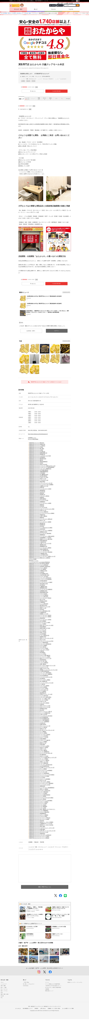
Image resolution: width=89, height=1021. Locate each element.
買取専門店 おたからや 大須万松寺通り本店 (39, 575)
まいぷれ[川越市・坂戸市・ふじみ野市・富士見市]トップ (12, 13)
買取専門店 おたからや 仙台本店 (36, 609)
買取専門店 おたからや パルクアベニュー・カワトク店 (41, 827)
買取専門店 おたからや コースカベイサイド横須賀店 (41, 783)
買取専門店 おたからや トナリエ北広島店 (38, 736)
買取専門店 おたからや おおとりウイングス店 (39, 707)
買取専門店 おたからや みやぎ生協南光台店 (39, 718)
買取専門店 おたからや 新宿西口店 (37, 454)
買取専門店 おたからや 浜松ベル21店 (37, 632)
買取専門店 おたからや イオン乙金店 (37, 804)
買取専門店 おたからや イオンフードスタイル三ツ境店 (41, 509)
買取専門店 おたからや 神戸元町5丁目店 (38, 583)
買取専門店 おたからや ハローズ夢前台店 (38, 763)
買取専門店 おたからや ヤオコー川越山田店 (39, 812)
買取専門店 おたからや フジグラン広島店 (38, 688)
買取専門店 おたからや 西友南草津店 (37, 659)
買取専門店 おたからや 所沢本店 (36, 526)
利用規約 (36, 1008)
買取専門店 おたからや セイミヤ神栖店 (38, 741)
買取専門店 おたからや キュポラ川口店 (38, 507)
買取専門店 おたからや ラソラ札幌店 (37, 623)
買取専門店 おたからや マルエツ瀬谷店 (38, 567)
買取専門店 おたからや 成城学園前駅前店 (38, 471)
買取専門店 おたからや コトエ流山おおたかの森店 (40, 527)
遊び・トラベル (4, 990)
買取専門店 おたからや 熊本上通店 (37, 826)
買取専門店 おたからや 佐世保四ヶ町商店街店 (39, 566)
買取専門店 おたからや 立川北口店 (37, 491)
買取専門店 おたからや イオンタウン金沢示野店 (40, 697)
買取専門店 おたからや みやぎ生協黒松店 (38, 675)
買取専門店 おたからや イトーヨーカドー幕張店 (40, 547)
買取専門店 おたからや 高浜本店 (36, 820)
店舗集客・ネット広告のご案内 (81, 13)
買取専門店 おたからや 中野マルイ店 (37, 510)
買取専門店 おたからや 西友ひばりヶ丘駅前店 (39, 557)
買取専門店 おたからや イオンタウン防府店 (39, 702)
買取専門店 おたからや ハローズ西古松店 (38, 792)
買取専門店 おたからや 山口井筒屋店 (37, 634)
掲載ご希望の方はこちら (44, 887)
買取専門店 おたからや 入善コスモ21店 (38, 714)
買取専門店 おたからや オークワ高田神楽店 (39, 773)
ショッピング (34, 13)
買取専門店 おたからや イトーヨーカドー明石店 (40, 598)
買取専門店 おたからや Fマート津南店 (38, 769)
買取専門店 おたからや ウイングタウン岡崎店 (39, 679)
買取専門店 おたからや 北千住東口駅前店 (38, 470)
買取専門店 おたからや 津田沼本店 (37, 786)
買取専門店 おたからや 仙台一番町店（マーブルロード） (42, 809)
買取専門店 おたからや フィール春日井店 (38, 603)
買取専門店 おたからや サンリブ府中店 (38, 727)
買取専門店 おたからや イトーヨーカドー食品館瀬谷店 (41, 787)
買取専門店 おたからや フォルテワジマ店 (38, 667)
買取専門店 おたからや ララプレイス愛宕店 (39, 760)
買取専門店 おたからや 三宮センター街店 (38, 477)
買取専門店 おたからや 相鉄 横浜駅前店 (38, 461)
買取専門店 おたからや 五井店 (36, 463)
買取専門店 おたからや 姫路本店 (36, 517)
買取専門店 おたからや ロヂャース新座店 (38, 815)
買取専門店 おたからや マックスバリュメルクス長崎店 (41, 513)
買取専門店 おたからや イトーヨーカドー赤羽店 (40, 619)
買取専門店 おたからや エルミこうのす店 (38, 737)
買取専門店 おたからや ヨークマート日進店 (39, 836)
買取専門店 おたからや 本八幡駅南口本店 (38, 474)
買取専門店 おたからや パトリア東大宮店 (38, 596)
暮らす (35, 9)
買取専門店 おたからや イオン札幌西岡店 (38, 810)
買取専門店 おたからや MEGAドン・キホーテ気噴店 (41, 822)
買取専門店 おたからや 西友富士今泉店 (38, 600)
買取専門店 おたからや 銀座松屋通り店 (38, 452)
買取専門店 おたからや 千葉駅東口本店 (38, 553)
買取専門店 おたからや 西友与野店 (37, 481)
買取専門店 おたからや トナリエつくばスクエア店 (40, 677)
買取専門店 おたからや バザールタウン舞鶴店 (39, 781)
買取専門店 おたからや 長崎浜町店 (37, 833)
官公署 (2, 996)
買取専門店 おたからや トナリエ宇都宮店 (38, 595)
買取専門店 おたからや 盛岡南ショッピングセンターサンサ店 (43, 669)
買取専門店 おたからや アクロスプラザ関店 (39, 776)
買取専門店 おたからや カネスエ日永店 (38, 593)
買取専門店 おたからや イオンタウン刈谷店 (39, 649)
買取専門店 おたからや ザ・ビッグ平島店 (38, 700)
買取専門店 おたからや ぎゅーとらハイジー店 (39, 725)
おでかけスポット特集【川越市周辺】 (53, 987)
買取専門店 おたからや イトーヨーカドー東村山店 (40, 519)
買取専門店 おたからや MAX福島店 (37, 652)
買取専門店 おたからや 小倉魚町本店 (37, 542)
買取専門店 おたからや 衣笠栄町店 (37, 457)
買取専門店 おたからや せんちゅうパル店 (38, 832)
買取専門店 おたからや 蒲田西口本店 (37, 544)
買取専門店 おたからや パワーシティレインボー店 (40, 483)
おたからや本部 (32, 559)
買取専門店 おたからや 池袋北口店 (37, 444)
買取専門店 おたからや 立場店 (36, 450)
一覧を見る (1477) (66, 292)
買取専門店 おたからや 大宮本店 (36, 572)
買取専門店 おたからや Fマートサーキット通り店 (40, 711)
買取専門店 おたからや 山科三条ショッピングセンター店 (42, 830)
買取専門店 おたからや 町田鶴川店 (37, 524)
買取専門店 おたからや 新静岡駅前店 (37, 813)
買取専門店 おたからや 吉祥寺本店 (37, 529)
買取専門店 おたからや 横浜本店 (36, 442)
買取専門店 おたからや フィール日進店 (38, 793)
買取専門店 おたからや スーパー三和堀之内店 (39, 713)
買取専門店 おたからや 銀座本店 (36, 504)
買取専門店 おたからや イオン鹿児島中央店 (39, 550)
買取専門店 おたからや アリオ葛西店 (37, 691)
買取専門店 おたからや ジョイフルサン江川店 (39, 784)
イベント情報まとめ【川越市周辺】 (52, 984)
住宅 (2, 992)
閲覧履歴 (53, 5)
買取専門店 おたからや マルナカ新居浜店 (38, 565)
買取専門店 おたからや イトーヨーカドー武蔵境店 (40, 530)
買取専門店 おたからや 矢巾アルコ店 (37, 780)
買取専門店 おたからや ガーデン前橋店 (38, 733)
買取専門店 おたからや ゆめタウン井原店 (38, 747)
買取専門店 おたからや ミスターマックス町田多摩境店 (41, 467)
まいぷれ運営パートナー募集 (68, 1008)
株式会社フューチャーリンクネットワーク (52, 1006)
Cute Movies (25, 985)
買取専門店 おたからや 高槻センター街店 (38, 761)
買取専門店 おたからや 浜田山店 (36, 487)
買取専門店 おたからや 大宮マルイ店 (37, 701)
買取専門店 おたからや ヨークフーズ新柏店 (39, 838)
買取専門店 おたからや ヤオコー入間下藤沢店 (39, 655)
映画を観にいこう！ (49, 990)
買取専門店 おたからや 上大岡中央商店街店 (39, 671)
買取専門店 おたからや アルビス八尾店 (38, 816)
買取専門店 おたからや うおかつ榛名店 (38, 750)
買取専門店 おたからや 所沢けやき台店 (38, 464)
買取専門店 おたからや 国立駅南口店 (37, 692)
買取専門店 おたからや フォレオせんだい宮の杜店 (40, 715)
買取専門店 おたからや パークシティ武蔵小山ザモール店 (42, 465)
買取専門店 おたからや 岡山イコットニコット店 (40, 658)
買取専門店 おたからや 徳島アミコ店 (37, 608)
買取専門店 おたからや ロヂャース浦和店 (38, 802)
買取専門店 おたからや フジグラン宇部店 (38, 648)
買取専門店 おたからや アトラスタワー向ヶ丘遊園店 (41, 484)
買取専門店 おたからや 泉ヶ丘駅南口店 (38, 681)
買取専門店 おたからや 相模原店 (36, 497)
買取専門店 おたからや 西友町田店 (37, 618)
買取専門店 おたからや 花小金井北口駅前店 (39, 563)
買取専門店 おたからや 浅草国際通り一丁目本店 (40, 537)
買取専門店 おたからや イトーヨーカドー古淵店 (40, 503)
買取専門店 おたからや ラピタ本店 (37, 777)
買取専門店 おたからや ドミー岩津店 (37, 796)
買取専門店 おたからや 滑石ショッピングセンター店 (41, 638)
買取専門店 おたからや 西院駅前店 (37, 534)
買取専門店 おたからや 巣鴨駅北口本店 (38, 532)
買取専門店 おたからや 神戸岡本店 (37, 585)
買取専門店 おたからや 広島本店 (36, 704)
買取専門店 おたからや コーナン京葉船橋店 (39, 721)
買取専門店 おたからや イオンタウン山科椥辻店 (40, 835)
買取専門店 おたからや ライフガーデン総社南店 (40, 533)
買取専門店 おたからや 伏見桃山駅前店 (38, 580)
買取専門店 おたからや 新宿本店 (36, 493)
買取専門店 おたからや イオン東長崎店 (38, 806)
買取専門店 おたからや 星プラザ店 (37, 599)
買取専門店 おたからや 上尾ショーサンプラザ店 (40, 543)
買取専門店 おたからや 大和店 (36, 447)
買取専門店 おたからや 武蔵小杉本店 (37, 724)
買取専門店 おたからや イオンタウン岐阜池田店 (40, 672)
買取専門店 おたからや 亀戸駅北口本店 (38, 605)
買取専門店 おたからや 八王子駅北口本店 (38, 554)
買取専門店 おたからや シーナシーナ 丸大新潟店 (40, 579)
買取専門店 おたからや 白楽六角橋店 (37, 738)
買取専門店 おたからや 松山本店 (36, 710)
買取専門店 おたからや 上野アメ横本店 (38, 516)
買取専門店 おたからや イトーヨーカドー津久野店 (40, 552)
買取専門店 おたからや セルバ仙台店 (37, 646)
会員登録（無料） (31, 330)
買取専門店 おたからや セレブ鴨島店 (37, 731)
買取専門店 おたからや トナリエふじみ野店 (39, 746)
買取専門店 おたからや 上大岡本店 (37, 445)
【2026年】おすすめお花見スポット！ (53, 985)
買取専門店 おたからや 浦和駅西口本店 (38, 588)
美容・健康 (3, 985)
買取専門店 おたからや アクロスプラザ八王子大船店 (41, 797)
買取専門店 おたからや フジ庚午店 (37, 684)
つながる (70, 9)
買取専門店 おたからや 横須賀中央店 (37, 458)
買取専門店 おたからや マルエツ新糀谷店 (38, 511)
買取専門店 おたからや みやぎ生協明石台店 (39, 766)
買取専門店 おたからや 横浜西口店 (37, 523)
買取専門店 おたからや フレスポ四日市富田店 (39, 794)
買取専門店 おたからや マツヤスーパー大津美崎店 (40, 770)
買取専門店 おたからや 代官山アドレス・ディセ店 (40, 694)
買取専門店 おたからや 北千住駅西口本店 (38, 573)
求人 (2, 997)
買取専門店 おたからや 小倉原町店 (37, 602)
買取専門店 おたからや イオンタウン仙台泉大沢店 (40, 764)
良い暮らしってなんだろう (28, 984)
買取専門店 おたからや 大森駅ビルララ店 (38, 486)
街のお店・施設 (18, 9)
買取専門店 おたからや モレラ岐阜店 (37, 631)
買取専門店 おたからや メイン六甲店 (37, 654)
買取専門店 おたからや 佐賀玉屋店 (37, 744)
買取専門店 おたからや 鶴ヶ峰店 (36, 448)
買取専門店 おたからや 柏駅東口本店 (37, 636)
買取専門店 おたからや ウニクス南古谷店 (38, 695)
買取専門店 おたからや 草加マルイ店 (37, 728)
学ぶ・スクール (4, 989)
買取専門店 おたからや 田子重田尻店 (37, 754)
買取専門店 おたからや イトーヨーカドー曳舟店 (40, 615)
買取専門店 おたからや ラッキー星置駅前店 (39, 751)
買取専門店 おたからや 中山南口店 (37, 451)
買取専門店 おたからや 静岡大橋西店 (37, 498)
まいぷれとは (18, 1008)
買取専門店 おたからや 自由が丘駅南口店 (38, 549)
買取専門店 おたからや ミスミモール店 (38, 771)
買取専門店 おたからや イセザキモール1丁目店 (40, 455)
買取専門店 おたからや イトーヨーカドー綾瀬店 (40, 521)
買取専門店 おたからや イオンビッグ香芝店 (39, 496)
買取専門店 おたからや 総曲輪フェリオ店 (38, 613)
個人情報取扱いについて (27, 1008)
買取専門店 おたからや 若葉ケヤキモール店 (39, 668)
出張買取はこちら (32, 437)
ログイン (60, 5)
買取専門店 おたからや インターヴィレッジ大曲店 (40, 582)
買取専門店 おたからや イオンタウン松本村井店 (40, 578)
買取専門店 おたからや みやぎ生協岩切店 (38, 717)
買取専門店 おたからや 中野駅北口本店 (38, 570)
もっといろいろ (60, 78)
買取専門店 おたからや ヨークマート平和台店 (39, 817)
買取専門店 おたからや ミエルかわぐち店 (38, 480)
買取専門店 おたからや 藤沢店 (36, 460)
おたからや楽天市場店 (33, 439)
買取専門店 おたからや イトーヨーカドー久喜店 (40, 488)
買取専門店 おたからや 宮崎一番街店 (37, 664)
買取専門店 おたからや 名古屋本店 (37, 678)
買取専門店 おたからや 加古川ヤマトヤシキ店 (39, 606)
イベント (47, 982)
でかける (53, 9)
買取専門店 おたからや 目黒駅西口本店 (38, 590)
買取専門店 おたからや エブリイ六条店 (38, 803)
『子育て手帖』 (26, 982)
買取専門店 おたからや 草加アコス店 (37, 478)
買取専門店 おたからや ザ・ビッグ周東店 (38, 758)
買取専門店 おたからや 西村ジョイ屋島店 (38, 789)
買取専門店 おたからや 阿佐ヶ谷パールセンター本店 (41, 625)
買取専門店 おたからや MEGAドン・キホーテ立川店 (41, 825)
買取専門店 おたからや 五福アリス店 (37, 748)
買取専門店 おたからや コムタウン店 (37, 629)
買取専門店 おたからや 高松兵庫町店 (37, 626)
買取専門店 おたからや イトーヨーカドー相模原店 (40, 674)
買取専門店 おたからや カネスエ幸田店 (38, 687)
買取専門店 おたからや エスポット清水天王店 (39, 790)
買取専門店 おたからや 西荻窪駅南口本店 (38, 592)
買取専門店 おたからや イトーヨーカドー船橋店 (40, 616)
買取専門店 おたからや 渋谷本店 (36, 506)
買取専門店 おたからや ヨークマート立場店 (39, 819)
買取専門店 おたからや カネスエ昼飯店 (38, 645)
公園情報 (47, 989)
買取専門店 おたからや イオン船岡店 (37, 569)
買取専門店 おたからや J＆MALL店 (37, 723)
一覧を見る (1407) (66, 340)
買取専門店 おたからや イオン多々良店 (38, 661)
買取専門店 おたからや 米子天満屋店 (37, 621)
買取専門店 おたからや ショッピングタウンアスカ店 (41, 682)
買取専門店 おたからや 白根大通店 (37, 829)
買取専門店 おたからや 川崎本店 (36, 651)
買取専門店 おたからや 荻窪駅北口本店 (38, 708)
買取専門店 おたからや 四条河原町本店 (38, 540)
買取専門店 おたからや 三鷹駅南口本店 (38, 586)
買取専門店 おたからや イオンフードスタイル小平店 (41, 641)
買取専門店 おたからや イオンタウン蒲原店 (39, 685)
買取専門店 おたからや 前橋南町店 (37, 501)
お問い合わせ (43, 1008)
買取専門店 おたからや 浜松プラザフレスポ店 (39, 705)
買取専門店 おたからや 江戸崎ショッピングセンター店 (41, 767)
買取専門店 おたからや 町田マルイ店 (37, 743)
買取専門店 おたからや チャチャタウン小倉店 (39, 622)
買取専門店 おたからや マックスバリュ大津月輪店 (40, 800)
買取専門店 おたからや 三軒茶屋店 (37, 473)
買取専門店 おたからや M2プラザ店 (37, 639)
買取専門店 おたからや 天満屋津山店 (37, 612)
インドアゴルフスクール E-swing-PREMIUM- (39, 562)
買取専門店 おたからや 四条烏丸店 (37, 514)
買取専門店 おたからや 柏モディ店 (37, 520)
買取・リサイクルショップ (28, 78)
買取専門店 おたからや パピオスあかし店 (38, 690)
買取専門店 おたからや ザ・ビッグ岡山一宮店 (39, 698)
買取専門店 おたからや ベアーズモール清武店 (39, 734)
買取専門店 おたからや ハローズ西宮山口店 (39, 635)
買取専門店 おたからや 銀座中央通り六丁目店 (39, 628)
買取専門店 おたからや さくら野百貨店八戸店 (39, 611)
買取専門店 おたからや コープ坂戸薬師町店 (39, 720)
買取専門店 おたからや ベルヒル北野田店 (38, 662)
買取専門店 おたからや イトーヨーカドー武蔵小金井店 (41, 536)
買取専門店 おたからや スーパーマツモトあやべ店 (40, 753)
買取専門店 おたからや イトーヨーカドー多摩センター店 (42, 556)
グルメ (2, 982)
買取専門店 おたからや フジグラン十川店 (38, 500)
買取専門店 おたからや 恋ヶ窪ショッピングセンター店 (41, 730)
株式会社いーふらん (33, 560)
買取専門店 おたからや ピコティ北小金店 (38, 576)
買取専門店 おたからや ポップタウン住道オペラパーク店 (42, 665)
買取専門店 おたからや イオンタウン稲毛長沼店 (40, 644)
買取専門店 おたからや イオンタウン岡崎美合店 (40, 468)
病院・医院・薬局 (4, 994)
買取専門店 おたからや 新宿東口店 (37, 494)
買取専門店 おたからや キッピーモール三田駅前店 (40, 589)
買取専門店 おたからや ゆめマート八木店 (38, 756)
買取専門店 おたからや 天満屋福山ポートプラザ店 (40, 823)
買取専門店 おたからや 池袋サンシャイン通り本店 (40, 539)
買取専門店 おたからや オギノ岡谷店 (37, 799)
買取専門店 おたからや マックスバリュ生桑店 (39, 656)
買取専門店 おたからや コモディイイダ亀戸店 (39, 740)
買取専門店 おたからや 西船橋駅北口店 (38, 546)
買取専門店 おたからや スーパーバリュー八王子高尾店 (41, 774)
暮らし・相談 (3, 987)
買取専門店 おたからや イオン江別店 (37, 807)
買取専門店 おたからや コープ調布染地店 (38, 642)
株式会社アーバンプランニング (37, 1006)
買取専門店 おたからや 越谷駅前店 (37, 490)
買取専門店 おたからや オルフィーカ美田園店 (39, 779)
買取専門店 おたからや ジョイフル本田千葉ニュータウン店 (42, 757)
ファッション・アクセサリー (45, 78)
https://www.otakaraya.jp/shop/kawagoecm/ (38, 434)
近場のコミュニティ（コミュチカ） (75, 982)
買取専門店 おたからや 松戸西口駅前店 (38, 476)
